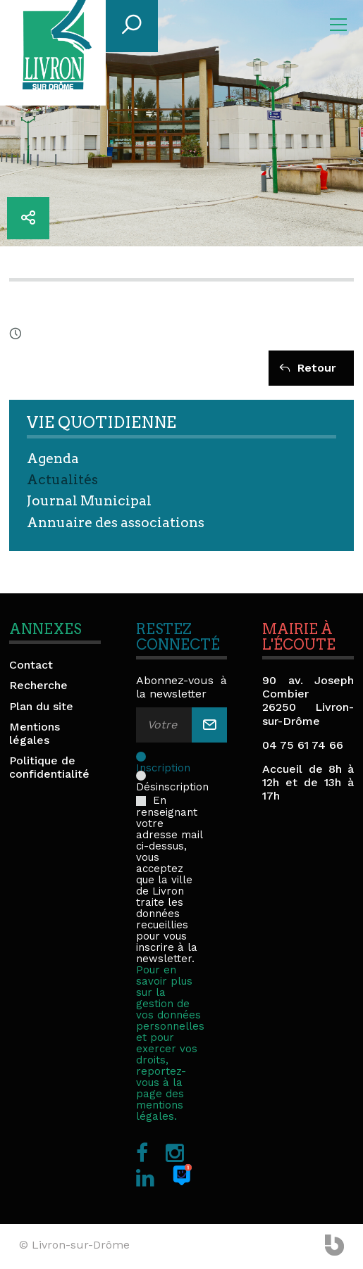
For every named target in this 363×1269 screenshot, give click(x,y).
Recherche (38, 685)
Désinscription (172, 775)
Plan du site (41, 706)
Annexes (45, 629)
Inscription (163, 756)
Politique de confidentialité (49, 767)
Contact (31, 664)
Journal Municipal (89, 500)
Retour (307, 367)
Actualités (62, 479)
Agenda (53, 458)
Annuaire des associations (115, 522)
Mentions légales (34, 733)
